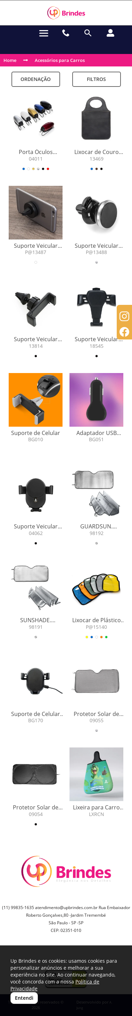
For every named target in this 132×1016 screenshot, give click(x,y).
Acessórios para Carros (60, 60)
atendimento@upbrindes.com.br (66, 907)
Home (9, 60)
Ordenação (35, 79)
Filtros (96, 79)
